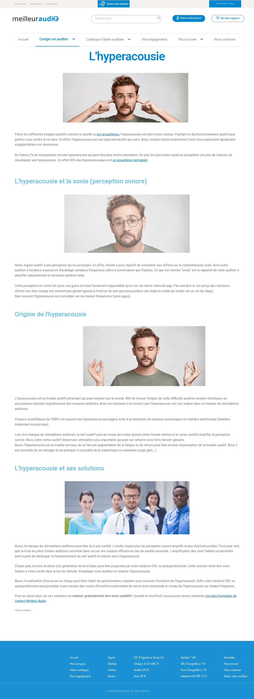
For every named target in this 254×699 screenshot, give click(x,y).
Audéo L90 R (141, 670)
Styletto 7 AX (188, 657)
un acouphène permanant (130, 160)
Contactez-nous (225, 4)
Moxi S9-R (139, 676)
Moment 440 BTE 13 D (194, 676)
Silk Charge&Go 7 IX (193, 664)
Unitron (112, 670)
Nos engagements (154, 39)
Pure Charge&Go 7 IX (194, 670)
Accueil (23, 39)
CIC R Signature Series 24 (149, 657)
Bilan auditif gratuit (188, 18)
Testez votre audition (235, 676)
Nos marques (77, 664)
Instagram (36, 4)
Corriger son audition (57, 39)
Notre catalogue (79, 670)
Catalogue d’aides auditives (108, 39)
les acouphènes (107, 134)
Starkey (112, 664)
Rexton (112, 676)
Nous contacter (225, 39)
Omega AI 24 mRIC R (146, 664)
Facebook (20, 4)
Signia (111, 657)
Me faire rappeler (228, 18)
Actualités (51, 4)
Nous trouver (190, 39)
